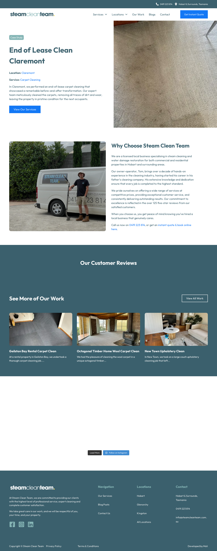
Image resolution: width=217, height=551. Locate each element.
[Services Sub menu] (106, 14)
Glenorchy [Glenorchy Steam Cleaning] (142, 504)
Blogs (152, 14)
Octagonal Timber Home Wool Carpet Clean (108, 351)
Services (98, 14)
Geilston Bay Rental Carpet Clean (32, 351)
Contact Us (104, 513)
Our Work (138, 14)
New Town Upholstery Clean (164, 351)
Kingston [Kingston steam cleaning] (142, 513)
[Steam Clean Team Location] (191, 4)
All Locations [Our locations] (144, 521)
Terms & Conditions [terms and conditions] (88, 546)
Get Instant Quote (194, 14)
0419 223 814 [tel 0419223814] (183, 508)
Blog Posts (103, 504)
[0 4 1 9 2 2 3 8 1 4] (164, 4)
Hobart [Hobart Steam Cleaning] (141, 495)
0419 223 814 (137, 225)
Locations (118, 14)
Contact (165, 14)
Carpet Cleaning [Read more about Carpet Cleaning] (30, 79)
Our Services (105, 495)
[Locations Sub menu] (126, 14)
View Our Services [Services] (25, 109)
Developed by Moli (198, 546)
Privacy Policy (53, 546)
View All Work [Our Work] (194, 298)
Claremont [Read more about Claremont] (28, 73)
